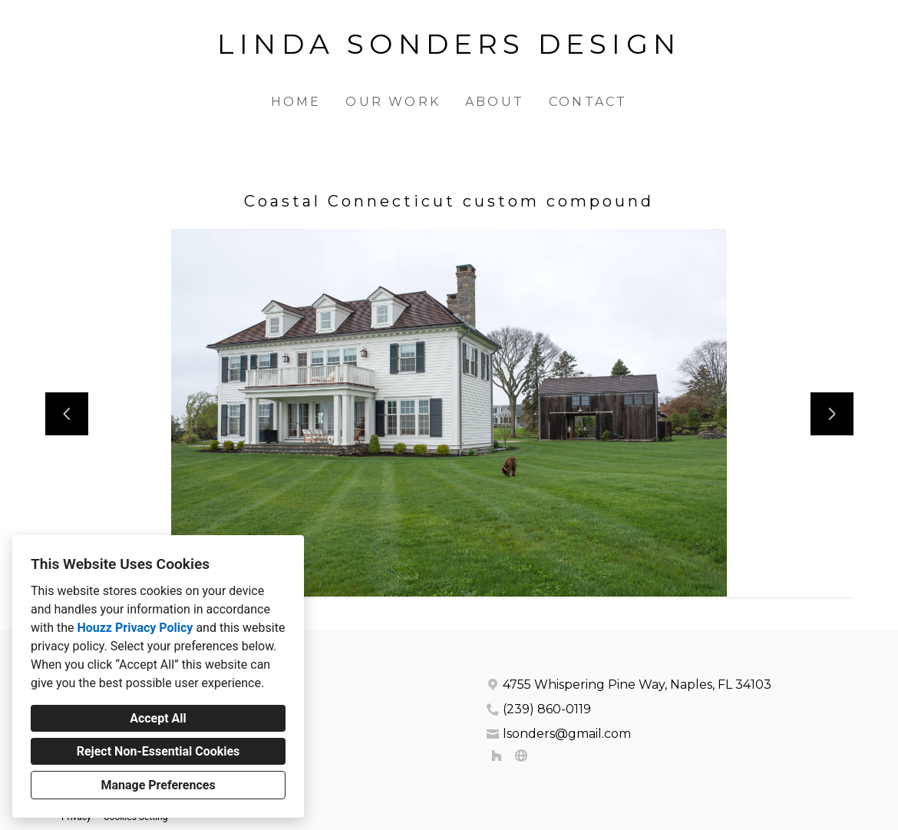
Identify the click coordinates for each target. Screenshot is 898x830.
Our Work (393, 101)
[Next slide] (832, 413)
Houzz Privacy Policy (135, 627)
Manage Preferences (158, 785)
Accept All (158, 718)
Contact (588, 101)
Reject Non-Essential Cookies (158, 751)
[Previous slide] (66, 413)
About (494, 101)
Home (296, 101)
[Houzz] (497, 756)
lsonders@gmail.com (567, 733)
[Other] (521, 756)
